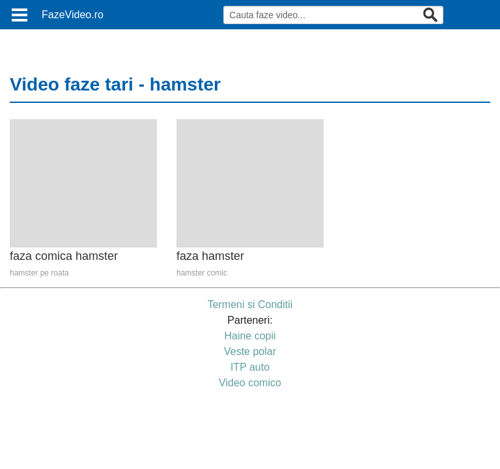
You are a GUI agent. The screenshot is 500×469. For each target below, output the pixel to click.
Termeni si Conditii (250, 304)
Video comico (250, 382)
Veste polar (250, 351)
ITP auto (250, 367)
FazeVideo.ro (73, 14)
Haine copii (249, 335)
